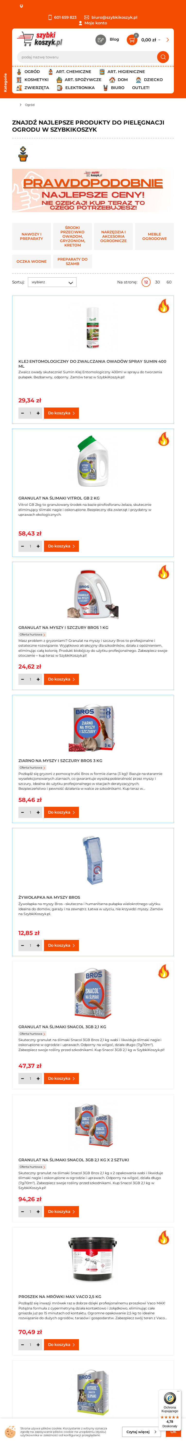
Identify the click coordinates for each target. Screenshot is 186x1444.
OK (173, 1431)
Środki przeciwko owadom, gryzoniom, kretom (72, 236)
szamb (51, 1201)
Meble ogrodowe (154, 236)
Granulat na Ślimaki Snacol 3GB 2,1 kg (134, 626)
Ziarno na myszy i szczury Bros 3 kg (131, 495)
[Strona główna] (14, 105)
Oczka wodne (32, 261)
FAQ (16, 1343)
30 (157, 282)
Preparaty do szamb (73, 261)
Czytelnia (129, 1317)
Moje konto (96, 23)
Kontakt (128, 1304)
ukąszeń (72, 1168)
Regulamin (23, 1310)
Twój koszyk (131, 1310)
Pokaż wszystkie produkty (143, 1096)
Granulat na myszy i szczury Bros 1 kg (42, 495)
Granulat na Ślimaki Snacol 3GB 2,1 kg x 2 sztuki (51, 758)
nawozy (152, 1124)
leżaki (17, 1215)
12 (146, 282)
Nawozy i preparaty (31, 236)
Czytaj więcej (142, 1432)
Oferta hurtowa (32, 504)
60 (169, 282)
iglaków (148, 1128)
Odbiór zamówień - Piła (34, 1330)
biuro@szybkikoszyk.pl (110, 17)
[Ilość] (30, 413)
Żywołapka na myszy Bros (49, 628)
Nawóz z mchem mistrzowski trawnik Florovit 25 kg (126, 1021)
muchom (165, 1159)
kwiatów (21, 1134)
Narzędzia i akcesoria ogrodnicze (113, 236)
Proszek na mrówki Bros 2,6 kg (133, 889)
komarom (21, 1164)
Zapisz (73, 1374)
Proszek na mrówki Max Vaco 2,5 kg (129, 758)
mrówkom (143, 1159)
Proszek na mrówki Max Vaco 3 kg (46, 1021)
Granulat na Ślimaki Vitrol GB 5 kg (50, 889)
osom (37, 1164)
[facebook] (91, 1415)
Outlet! (140, 87)
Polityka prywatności (32, 1317)
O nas (17, 1304)
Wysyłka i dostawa (30, 1324)
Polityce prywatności (141, 1400)
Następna (100, 1096)
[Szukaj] (163, 57)
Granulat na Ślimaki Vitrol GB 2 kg (133, 363)
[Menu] (178, 1392)
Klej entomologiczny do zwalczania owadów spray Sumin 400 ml (51, 363)
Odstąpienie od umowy (35, 1337)
